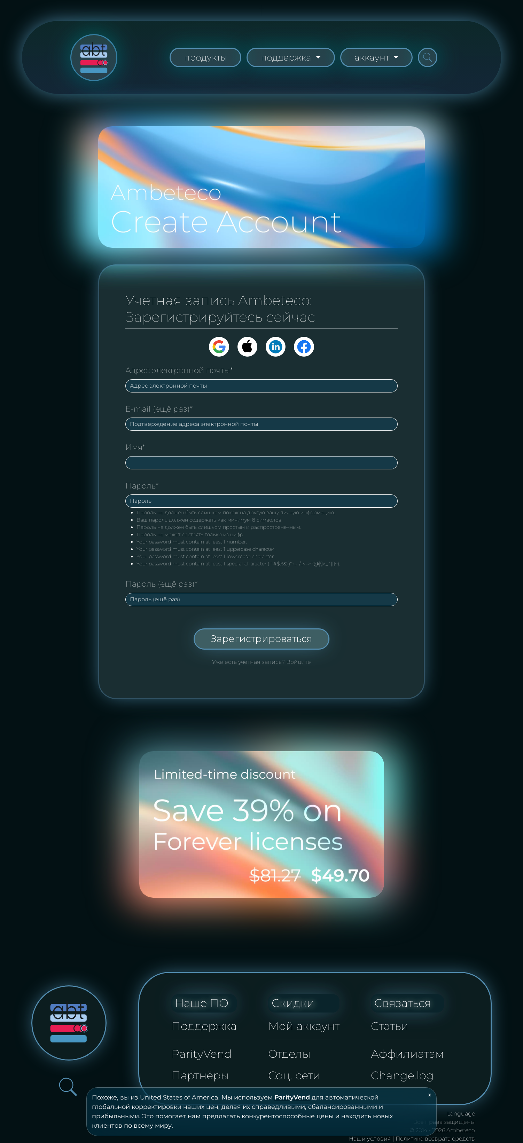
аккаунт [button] (372, 57)
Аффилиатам (407, 1054)
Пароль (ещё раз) (161, 584)
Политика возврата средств (435, 1138)
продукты (205, 57)
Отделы (289, 1054)
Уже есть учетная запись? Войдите (261, 662)
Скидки (293, 1003)
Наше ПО (201, 1003)
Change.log (402, 1075)
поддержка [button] (287, 57)
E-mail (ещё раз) (159, 409)
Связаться (402, 1003)
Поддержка (204, 1026)
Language (461, 1113)
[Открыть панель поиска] (427, 57)
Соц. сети (294, 1075)
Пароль (141, 486)
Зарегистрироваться (261, 638)
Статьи (389, 1026)
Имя (135, 447)
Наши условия (370, 1138)
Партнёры (200, 1075)
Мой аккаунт (303, 1026)
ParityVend (292, 1097)
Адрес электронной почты (179, 370)
